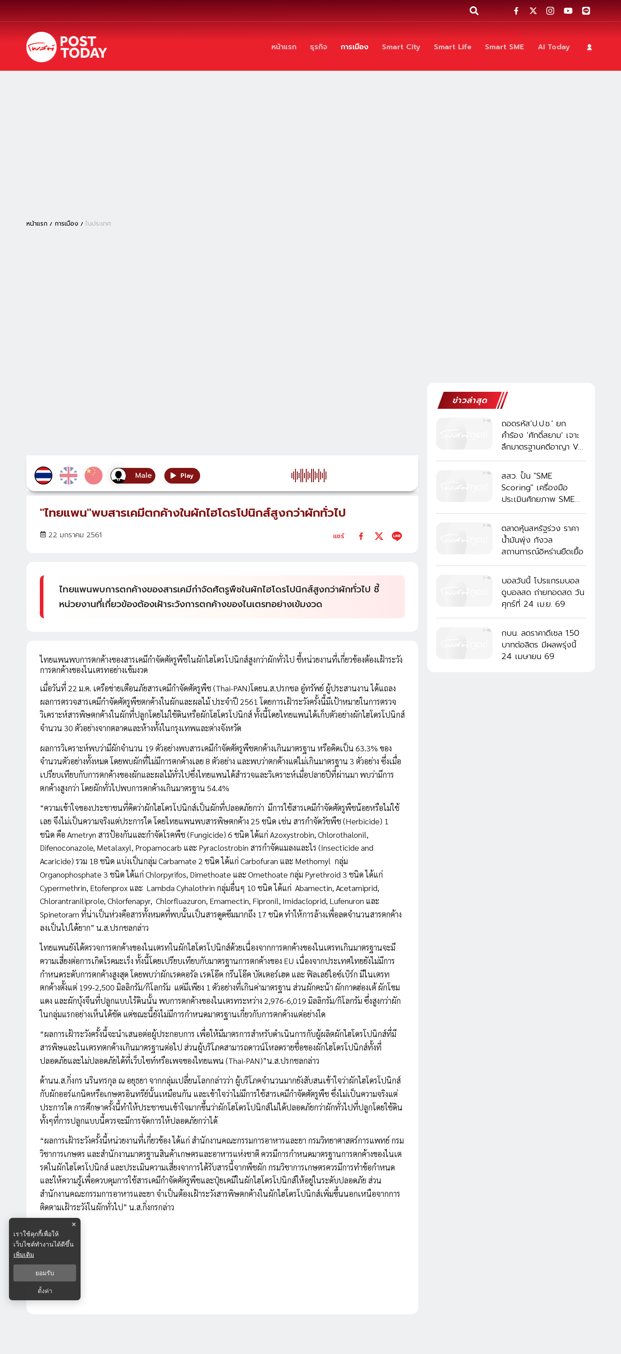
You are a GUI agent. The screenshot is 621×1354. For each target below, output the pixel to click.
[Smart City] (401, 47)
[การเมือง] (354, 47)
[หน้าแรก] (283, 47)
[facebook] (361, 536)
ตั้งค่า (45, 1290)
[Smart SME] (504, 47)
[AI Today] (554, 47)
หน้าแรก (36, 223)
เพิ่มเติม (23, 1254)
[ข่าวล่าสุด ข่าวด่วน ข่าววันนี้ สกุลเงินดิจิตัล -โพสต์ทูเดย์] (66, 47)
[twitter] (379, 536)
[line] (397, 536)
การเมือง (66, 223)
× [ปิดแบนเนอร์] (74, 1224)
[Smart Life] (452, 47)
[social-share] (516, 11)
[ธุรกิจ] (318, 47)
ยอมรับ (44, 1273)
